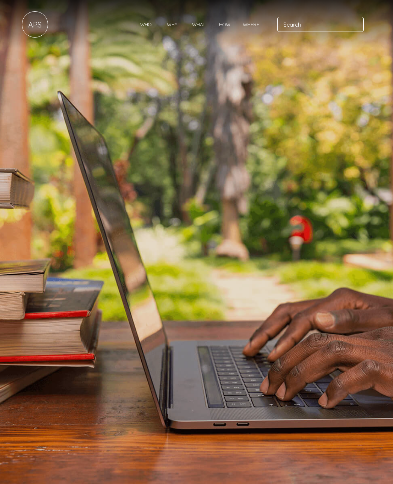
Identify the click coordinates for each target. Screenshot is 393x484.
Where (251, 24)
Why (172, 24)
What (198, 24)
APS (35, 24)
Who (145, 24)
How (224, 24)
